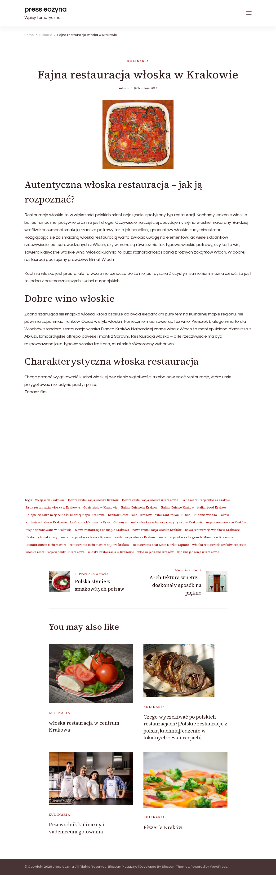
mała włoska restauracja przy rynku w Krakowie (167, 522)
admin (124, 88)
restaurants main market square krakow (99, 545)
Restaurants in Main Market (46, 545)
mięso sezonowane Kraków (226, 522)
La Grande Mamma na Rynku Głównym (99, 522)
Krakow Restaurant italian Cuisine (165, 515)
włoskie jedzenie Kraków (155, 552)
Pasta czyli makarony (42, 537)
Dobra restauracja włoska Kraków (93, 500)
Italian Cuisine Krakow (177, 507)
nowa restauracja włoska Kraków (157, 530)
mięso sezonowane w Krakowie (48, 530)
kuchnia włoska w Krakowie (46, 522)
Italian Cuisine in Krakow (139, 507)
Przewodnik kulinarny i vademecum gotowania (77, 828)
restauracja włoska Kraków (135, 537)
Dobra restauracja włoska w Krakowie (150, 500)
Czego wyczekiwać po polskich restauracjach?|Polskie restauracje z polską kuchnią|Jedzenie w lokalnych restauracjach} (185, 727)
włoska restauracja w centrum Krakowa (55, 552)
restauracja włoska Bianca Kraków (86, 537)
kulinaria (138, 61)
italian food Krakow (212, 507)
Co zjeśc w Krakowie (50, 500)
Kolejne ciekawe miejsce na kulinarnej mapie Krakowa (65, 515)
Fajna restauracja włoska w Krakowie (53, 507)
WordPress (218, 866)
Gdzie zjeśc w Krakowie (100, 507)
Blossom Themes (175, 866)
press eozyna (45, 9)
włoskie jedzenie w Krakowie (198, 552)
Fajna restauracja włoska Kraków (206, 500)
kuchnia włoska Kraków (211, 515)
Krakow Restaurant (122, 515)
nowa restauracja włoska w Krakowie (212, 530)
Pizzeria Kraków (163, 827)
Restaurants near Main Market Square (161, 545)
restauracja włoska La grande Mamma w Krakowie (196, 537)
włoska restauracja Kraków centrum (219, 545)
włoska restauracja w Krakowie (111, 552)
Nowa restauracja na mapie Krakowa (102, 530)
